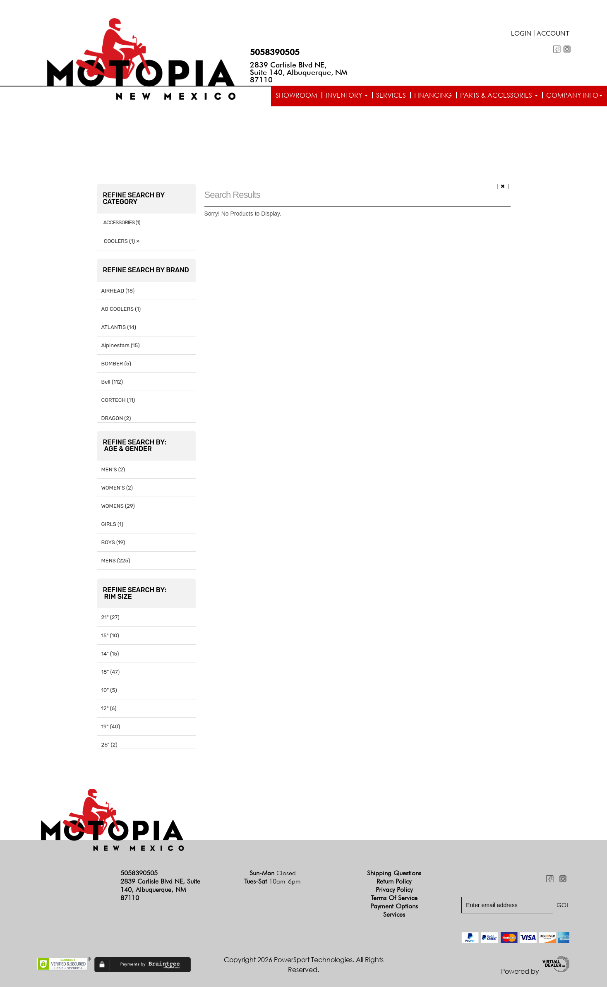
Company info (574, 95)
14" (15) (110, 654)
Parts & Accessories (499, 95)
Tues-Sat (272, 881)
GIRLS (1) (112, 524)
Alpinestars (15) (120, 345)
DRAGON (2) (116, 418)
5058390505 (275, 52)
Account (553, 34)
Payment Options (394, 906)
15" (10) (110, 635)
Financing (433, 95)
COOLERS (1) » (120, 241)
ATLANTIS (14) (118, 327)
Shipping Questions (394, 873)
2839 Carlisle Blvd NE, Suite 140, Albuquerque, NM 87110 (299, 72)
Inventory (347, 95)
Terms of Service (394, 898)
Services (391, 95)
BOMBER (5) (116, 363)
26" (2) (109, 745)
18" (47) (110, 672)
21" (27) (110, 617)
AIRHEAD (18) (118, 291)
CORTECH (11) (118, 400)
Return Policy (394, 881)
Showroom (296, 95)
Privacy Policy (394, 889)
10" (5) (109, 690)
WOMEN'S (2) (117, 488)
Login (521, 34)
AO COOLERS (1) (121, 309)
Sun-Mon (273, 873)
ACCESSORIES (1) (121, 223)
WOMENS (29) (118, 506)
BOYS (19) (113, 542)
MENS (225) (115, 560)
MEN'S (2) (113, 469)
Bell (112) (112, 382)
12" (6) (109, 708)
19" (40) (110, 726)
